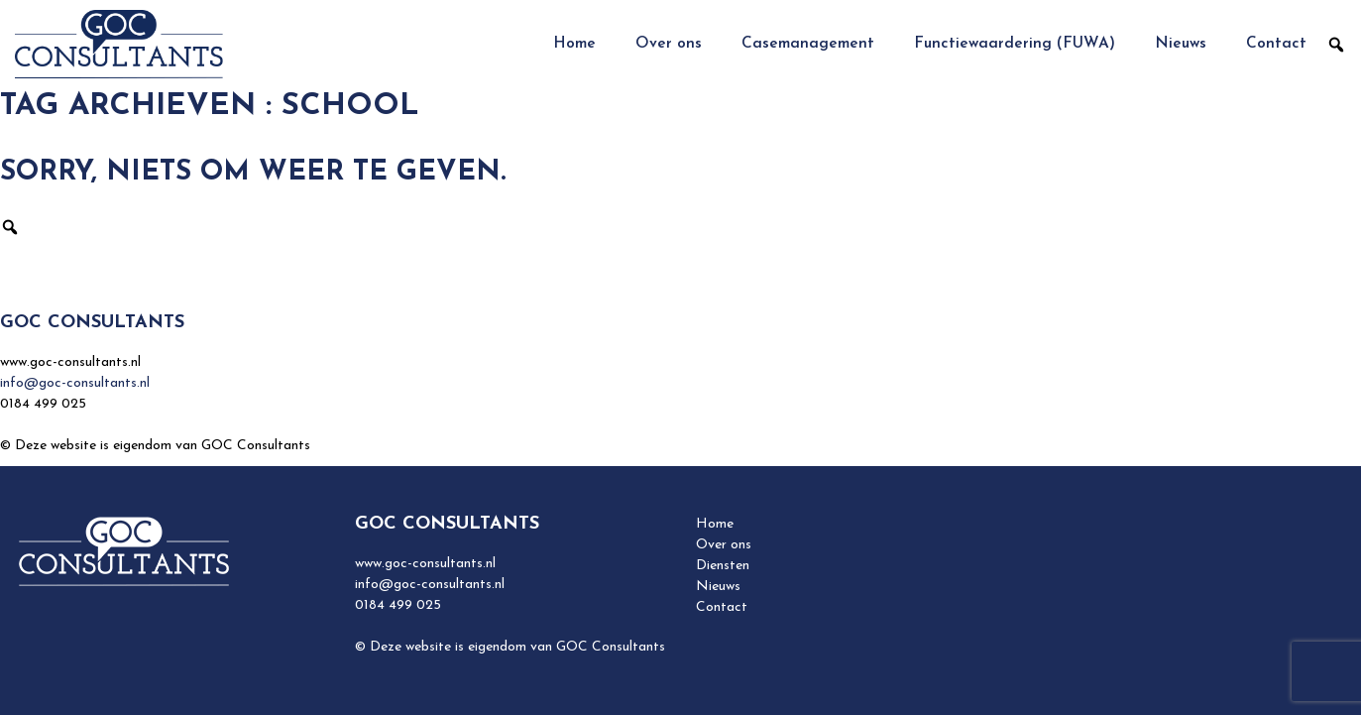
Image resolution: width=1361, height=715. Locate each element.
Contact (1276, 44)
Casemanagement (807, 44)
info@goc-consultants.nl (75, 383)
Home (574, 44)
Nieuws (1180, 44)
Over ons (668, 44)
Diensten (722, 565)
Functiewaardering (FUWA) (1014, 44)
